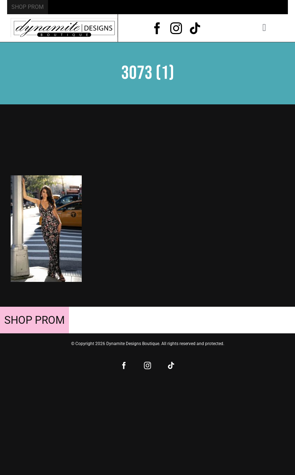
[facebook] (157, 28)
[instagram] (176, 28)
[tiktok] (195, 28)
